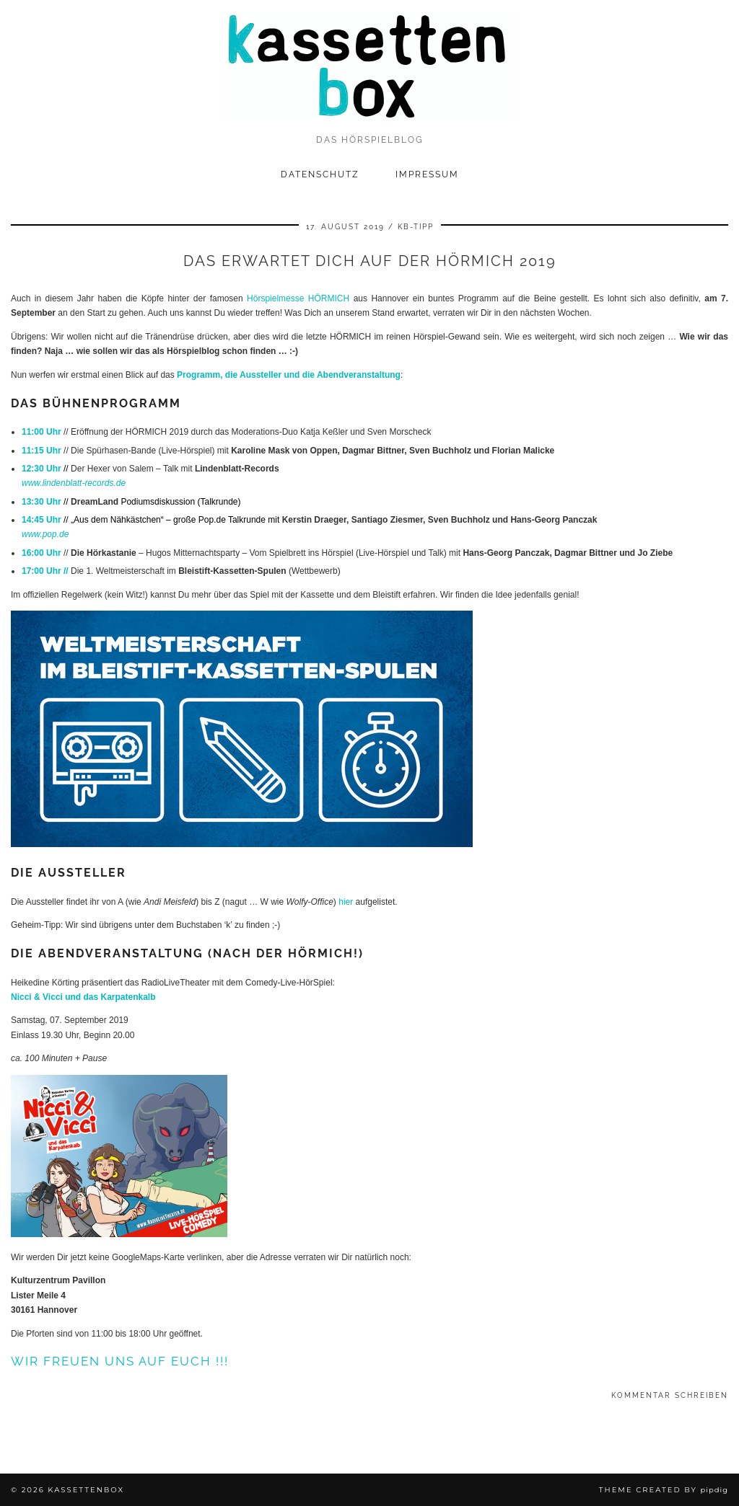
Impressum (427, 174)
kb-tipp (416, 227)
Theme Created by (663, 1489)
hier (345, 902)
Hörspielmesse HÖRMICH (298, 298)
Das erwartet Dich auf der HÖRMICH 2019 (369, 261)
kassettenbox (86, 1489)
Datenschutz (320, 174)
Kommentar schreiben (669, 1395)
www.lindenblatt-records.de (74, 483)
